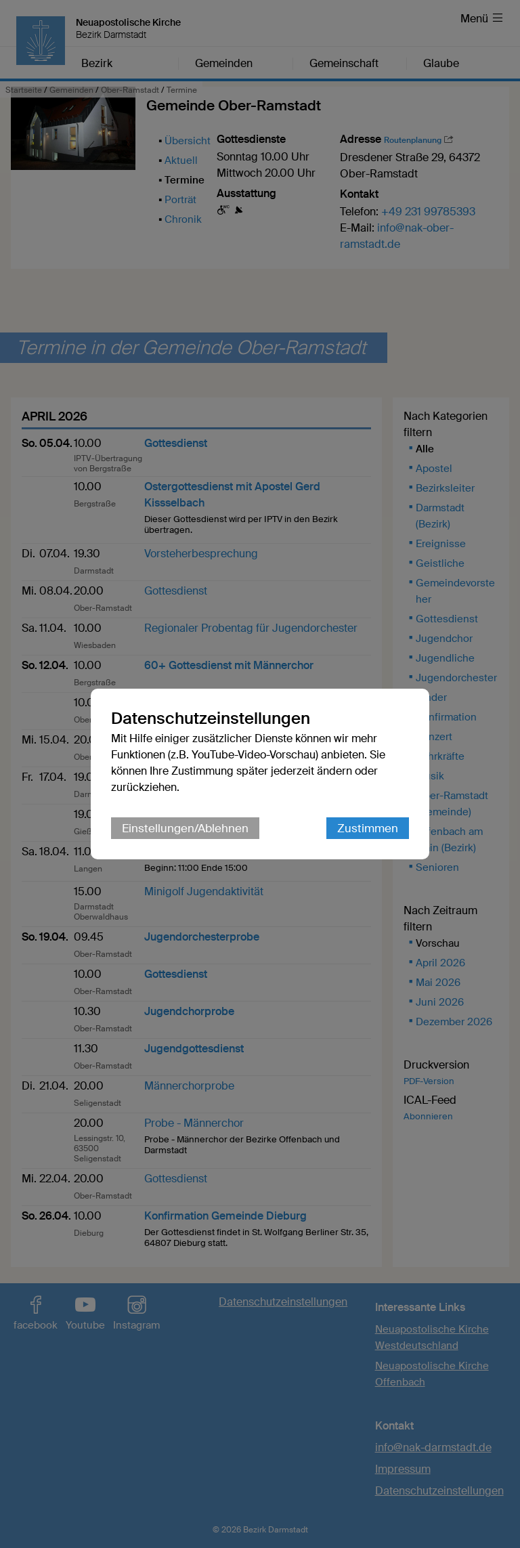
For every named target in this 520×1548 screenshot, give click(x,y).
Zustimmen (367, 828)
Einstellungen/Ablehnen (185, 828)
